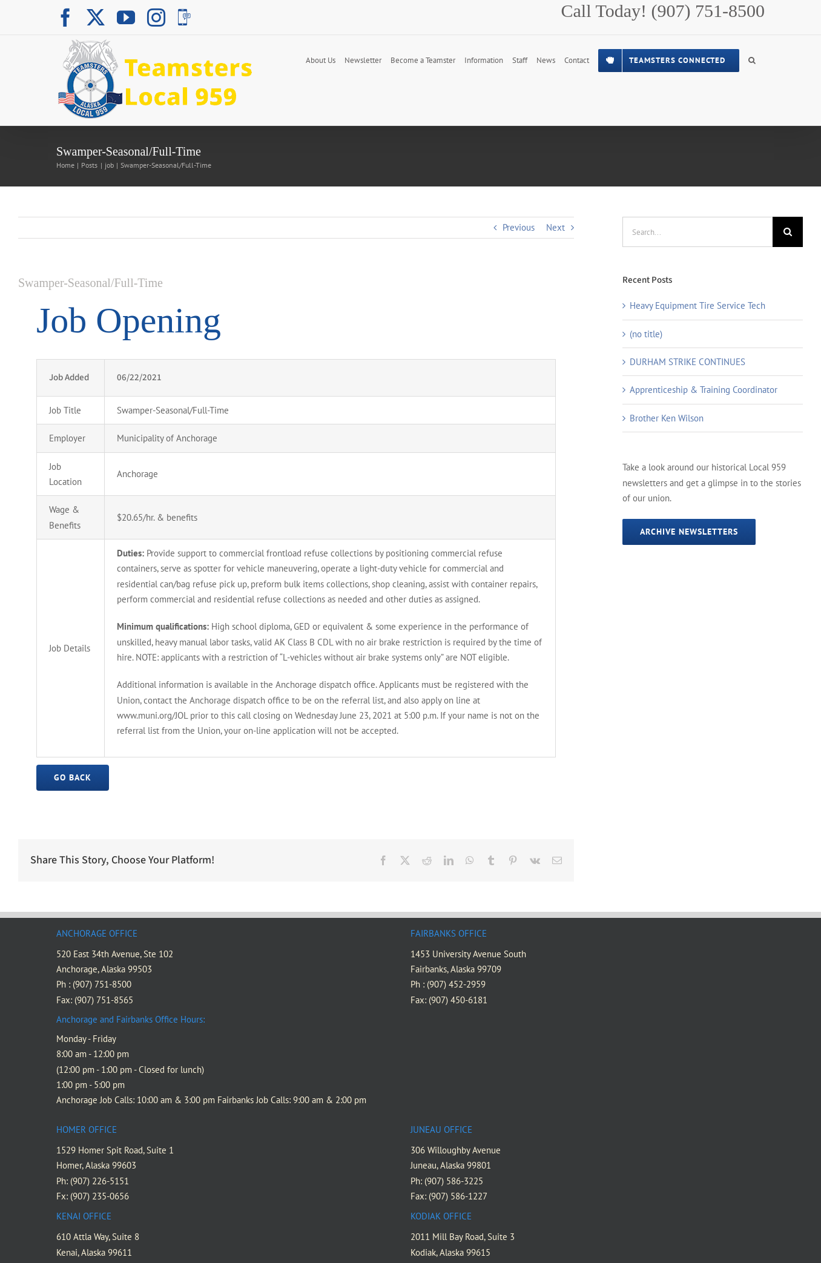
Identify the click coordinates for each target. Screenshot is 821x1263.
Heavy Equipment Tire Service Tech (697, 305)
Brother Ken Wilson (667, 418)
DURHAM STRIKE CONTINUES (687, 362)
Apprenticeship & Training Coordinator (703, 389)
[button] (752, 59)
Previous (519, 227)
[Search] (788, 232)
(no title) (646, 334)
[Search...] (697, 232)
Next (555, 227)
